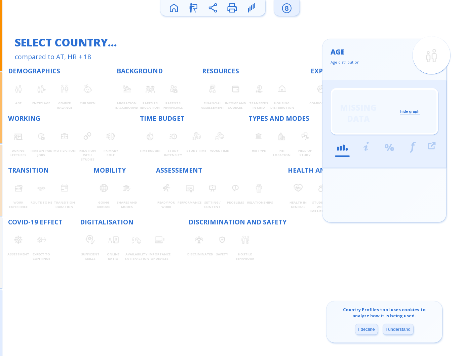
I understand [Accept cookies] (398, 329)
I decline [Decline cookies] (366, 329)
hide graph (409, 111)
